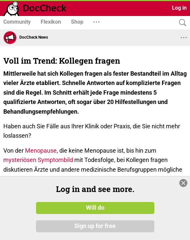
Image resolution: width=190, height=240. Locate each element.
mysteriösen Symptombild (38, 159)
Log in (179, 8)
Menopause (41, 150)
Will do (95, 207)
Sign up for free (95, 226)
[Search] (181, 23)
